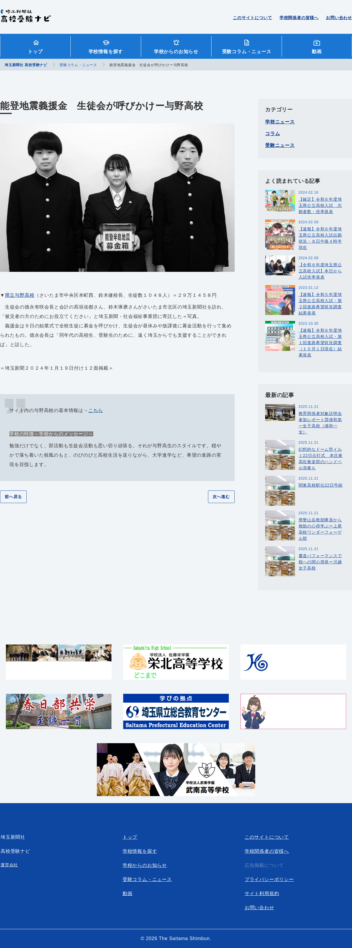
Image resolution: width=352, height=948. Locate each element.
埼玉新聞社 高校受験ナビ (25, 19)
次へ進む (221, 496)
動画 (317, 51)
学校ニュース (280, 121)
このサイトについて (252, 17)
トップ (35, 51)
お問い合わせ (339, 17)
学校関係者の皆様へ (299, 17)
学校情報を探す (106, 51)
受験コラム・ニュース (246, 51)
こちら (95, 410)
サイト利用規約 (262, 893)
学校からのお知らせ (176, 51)
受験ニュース (280, 145)
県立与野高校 (20, 295)
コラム (272, 133)
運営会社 (9, 864)
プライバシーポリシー (269, 879)
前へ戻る (13, 496)
